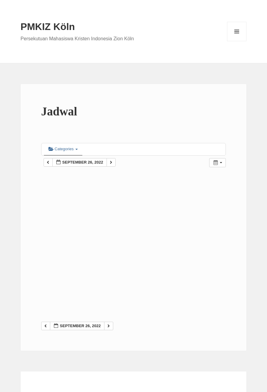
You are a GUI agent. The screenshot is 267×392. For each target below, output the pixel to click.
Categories (63, 149)
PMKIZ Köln (48, 26)
